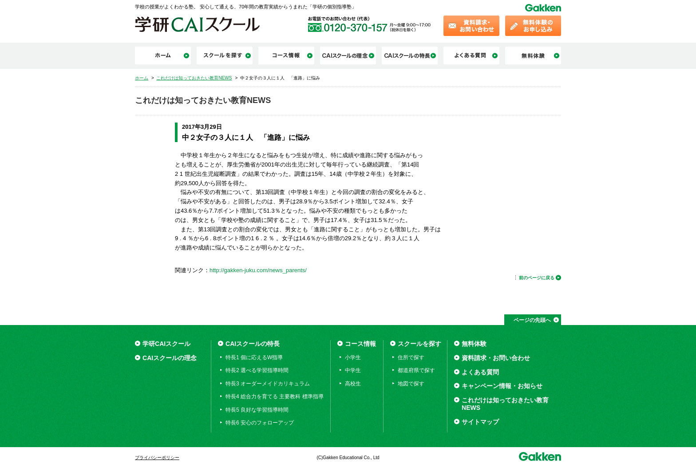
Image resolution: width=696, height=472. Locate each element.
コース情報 (360, 343)
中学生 (353, 370)
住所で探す (411, 357)
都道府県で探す (416, 370)
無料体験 (474, 343)
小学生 (353, 357)
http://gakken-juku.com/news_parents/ (258, 270)
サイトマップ (480, 421)
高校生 (353, 384)
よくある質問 (480, 372)
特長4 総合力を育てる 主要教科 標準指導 (274, 396)
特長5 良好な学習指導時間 (257, 410)
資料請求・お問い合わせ (496, 357)
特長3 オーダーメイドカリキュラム (267, 384)
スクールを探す (419, 343)
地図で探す (411, 384)
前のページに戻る (536, 277)
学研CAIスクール (166, 343)
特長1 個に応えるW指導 (254, 357)
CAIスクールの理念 (169, 357)
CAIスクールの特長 (252, 343)
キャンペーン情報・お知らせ (502, 385)
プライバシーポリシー (157, 457)
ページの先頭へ (532, 320)
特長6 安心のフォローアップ (259, 423)
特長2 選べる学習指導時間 (257, 370)
